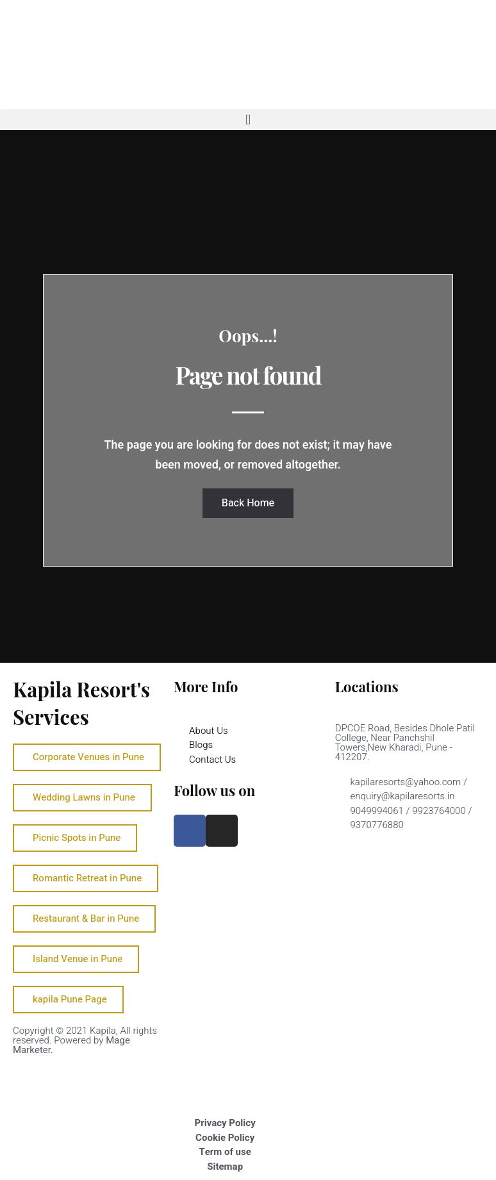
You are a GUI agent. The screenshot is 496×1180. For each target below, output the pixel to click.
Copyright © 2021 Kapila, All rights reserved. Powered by (85, 1040)
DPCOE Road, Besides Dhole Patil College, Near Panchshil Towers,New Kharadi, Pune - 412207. (405, 742)
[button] (248, 119)
